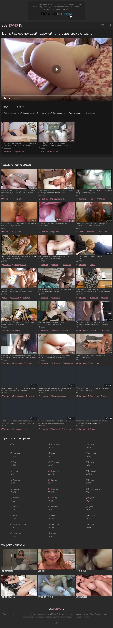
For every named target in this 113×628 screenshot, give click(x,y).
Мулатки (17, 363)
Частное (41, 113)
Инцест (63, 330)
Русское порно (19, 429)
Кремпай (55, 232)
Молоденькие (19, 264)
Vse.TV (56, 608)
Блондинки (18, 396)
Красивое (26, 113)
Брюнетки (56, 113)
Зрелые (16, 232)
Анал (79, 232)
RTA (56, 623)
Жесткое (44, 151)
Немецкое (67, 363)
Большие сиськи (58, 396)
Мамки (101, 199)
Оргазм (27, 363)
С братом (55, 297)
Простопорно (73, 113)
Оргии (54, 151)
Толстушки (93, 363)
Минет (91, 199)
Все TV (11, 25)
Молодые (25, 297)
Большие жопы (57, 199)
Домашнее (101, 232)
